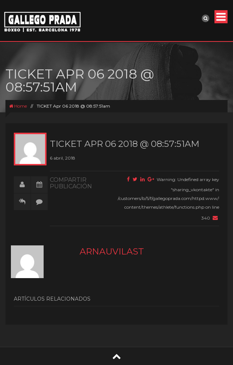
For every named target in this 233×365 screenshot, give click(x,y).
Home (18, 106)
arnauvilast (112, 251)
